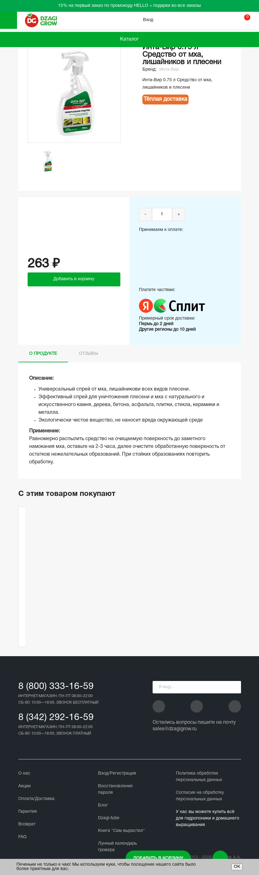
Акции (24, 786)
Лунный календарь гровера (117, 847)
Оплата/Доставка (36, 799)
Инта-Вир (169, 70)
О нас (24, 773)
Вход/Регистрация (117, 773)
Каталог (129, 39)
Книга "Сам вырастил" (121, 831)
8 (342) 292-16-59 (56, 718)
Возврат (26, 824)
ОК (237, 867)
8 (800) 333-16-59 (56, 687)
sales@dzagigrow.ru (175, 729)
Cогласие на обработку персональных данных (200, 796)
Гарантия (27, 812)
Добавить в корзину (158, 858)
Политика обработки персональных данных (199, 776)
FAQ (22, 837)
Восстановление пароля (115, 789)
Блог (103, 805)
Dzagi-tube (108, 818)
